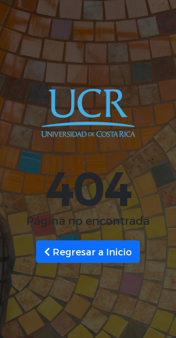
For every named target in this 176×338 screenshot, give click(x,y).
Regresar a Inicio (88, 251)
